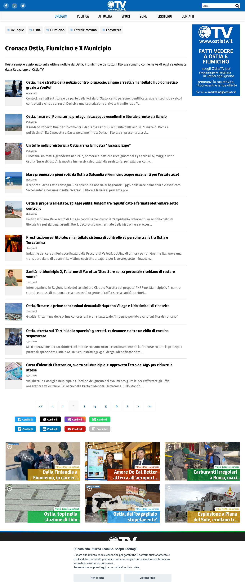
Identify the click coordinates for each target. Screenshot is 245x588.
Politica (83, 16)
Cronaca (61, 16)
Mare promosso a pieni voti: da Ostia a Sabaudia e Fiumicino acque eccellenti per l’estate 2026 (102, 174)
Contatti (188, 16)
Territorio (164, 16)
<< (41, 406)
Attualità (105, 16)
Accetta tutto (147, 577)
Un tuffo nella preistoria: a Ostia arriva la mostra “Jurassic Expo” (78, 145)
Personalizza (81, 567)
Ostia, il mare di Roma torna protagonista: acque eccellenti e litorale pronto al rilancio (96, 116)
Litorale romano (85, 30)
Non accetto (97, 577)
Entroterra (113, 30)
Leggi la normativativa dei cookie (119, 567)
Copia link (100, 429)
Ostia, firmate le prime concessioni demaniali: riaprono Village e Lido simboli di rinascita (98, 305)
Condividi (25, 419)
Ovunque (17, 30)
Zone (143, 16)
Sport (126, 16)
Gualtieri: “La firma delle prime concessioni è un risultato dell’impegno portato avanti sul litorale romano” (102, 316)
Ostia (37, 30)
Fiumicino (57, 30)
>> (149, 406)
